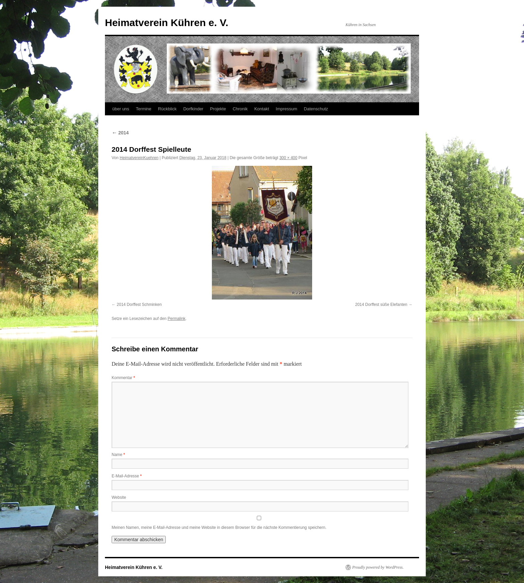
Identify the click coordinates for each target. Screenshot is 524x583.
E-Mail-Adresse (127, 476)
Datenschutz (316, 108)
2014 (120, 132)
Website (119, 497)
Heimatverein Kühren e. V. (166, 22)
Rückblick (167, 108)
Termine (143, 108)
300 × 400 (288, 157)
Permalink (176, 318)
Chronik (240, 108)
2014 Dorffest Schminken (139, 304)
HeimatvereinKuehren (139, 157)
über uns (120, 108)
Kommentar (123, 377)
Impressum (286, 108)
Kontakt (261, 108)
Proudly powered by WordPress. (378, 567)
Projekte (218, 108)
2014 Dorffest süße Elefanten (381, 304)
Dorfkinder (193, 108)
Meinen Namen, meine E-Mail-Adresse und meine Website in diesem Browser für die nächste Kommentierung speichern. (219, 527)
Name (118, 454)
